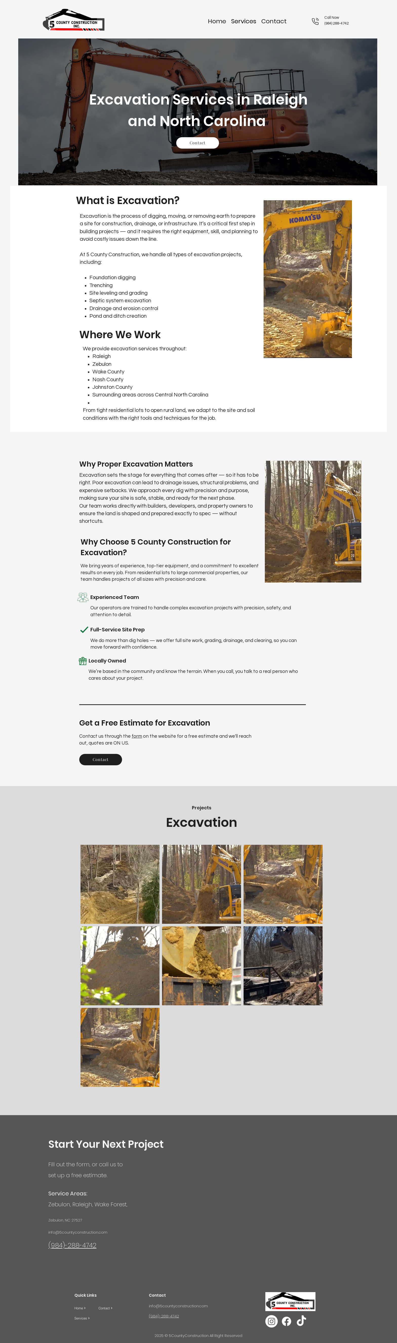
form (137, 736)
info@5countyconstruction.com (77, 1232)
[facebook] (286, 1321)
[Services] (86, 1318)
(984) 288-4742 (336, 23)
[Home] (86, 1308)
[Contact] (197, 143)
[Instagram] (271, 1321)
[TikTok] (301, 1321)
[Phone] (315, 21)
